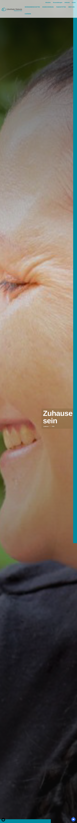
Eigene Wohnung (48, 7)
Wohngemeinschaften (32, 7)
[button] (3, 819)
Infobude (67, 2)
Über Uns (71, 7)
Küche (74, 2)
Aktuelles (48, 2)
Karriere (28, 13)
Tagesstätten (61, 7)
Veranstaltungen (57, 2)
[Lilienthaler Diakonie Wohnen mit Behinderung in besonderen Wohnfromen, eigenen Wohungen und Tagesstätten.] (11, 9)
